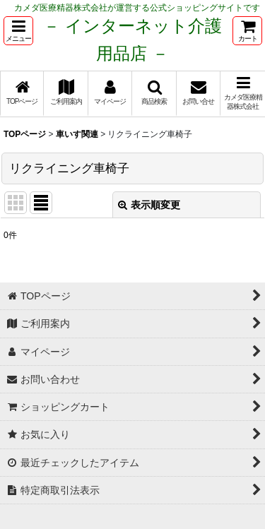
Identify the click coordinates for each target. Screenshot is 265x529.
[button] (18, 30)
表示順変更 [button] (149, 204)
